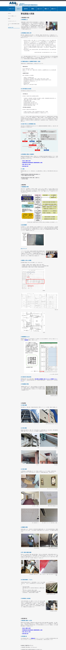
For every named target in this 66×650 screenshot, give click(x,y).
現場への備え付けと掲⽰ (26, 164)
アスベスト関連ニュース (12, 15)
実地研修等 (26, 339)
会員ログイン (53, 8)
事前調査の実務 (10, 27)
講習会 (32, 8)
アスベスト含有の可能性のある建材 (13, 24)
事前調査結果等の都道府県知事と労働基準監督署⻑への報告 (32, 162)
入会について (39, 8)
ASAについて (11, 8)
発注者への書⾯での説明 (26, 160)
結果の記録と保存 (25, 166)
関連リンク (47, 8)
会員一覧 (25, 8)
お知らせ (18, 8)
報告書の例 (33, 638)
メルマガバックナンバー (12, 21)
